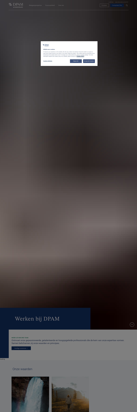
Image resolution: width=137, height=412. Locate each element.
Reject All (75, 61)
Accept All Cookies (89, 61)
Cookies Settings (47, 61)
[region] (69, 53)
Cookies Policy (80, 56)
